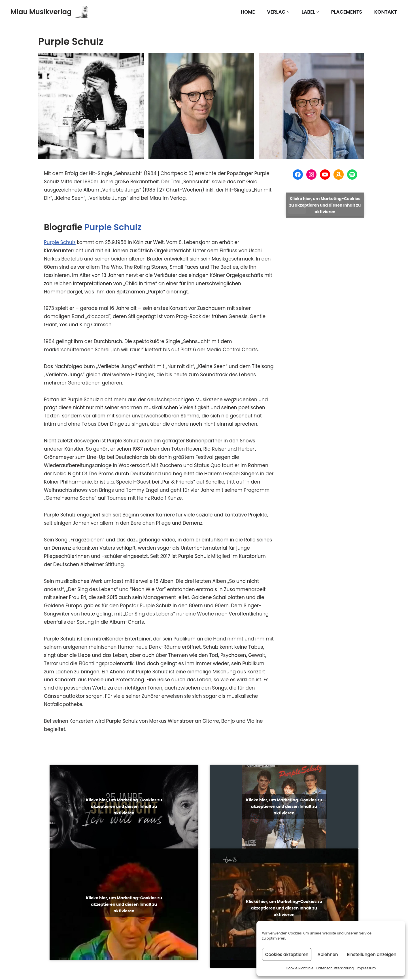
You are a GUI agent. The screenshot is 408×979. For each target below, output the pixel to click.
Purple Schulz (113, 227)
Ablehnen (327, 954)
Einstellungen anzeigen (371, 954)
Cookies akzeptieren (287, 954)
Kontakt (385, 12)
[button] (288, 12)
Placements (346, 12)
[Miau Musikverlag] (49, 12)
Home (248, 12)
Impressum (366, 968)
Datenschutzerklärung (335, 968)
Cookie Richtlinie (299, 968)
